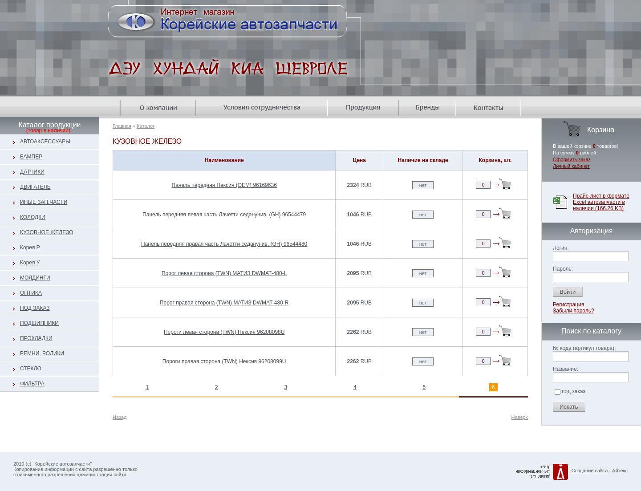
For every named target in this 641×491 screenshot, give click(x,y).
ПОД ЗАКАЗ (35, 308)
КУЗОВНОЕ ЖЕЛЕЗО (46, 232)
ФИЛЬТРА (32, 384)
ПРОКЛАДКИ (36, 338)
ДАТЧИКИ (32, 172)
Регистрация (568, 304)
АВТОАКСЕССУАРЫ (45, 141)
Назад (120, 417)
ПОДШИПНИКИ (39, 323)
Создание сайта (590, 470)
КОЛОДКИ (32, 217)
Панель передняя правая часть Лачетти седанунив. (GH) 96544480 (224, 244)
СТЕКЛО (30, 368)
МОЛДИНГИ (35, 278)
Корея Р (30, 247)
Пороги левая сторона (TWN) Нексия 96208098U (224, 332)
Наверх (519, 417)
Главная (122, 126)
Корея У (30, 263)
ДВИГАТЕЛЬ (35, 187)
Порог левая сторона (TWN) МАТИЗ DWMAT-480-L (224, 273)
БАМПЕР (31, 157)
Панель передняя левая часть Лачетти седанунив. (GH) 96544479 (224, 214)
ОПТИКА (31, 293)
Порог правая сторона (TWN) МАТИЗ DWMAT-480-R (224, 303)
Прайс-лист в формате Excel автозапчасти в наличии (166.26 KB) (601, 202)
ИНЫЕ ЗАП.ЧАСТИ (43, 202)
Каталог (145, 126)
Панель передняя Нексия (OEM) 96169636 (224, 185)
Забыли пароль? (573, 311)
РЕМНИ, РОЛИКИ (42, 353)
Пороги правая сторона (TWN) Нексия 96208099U (224, 361)
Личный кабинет (571, 166)
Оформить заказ (572, 159)
